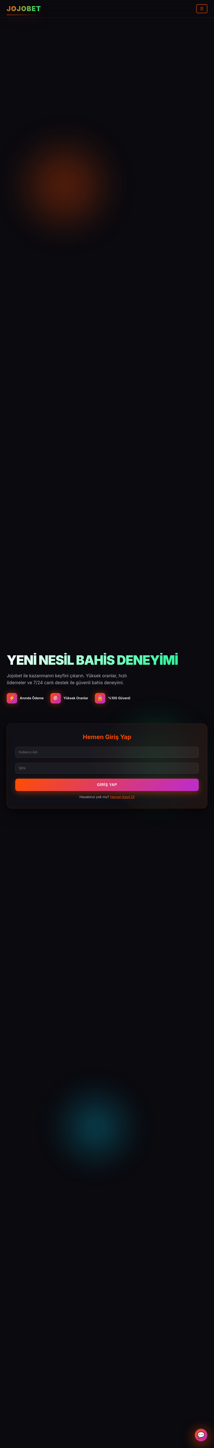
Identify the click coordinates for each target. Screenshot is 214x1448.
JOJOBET (24, 9)
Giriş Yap (107, 785)
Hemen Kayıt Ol (122, 797)
